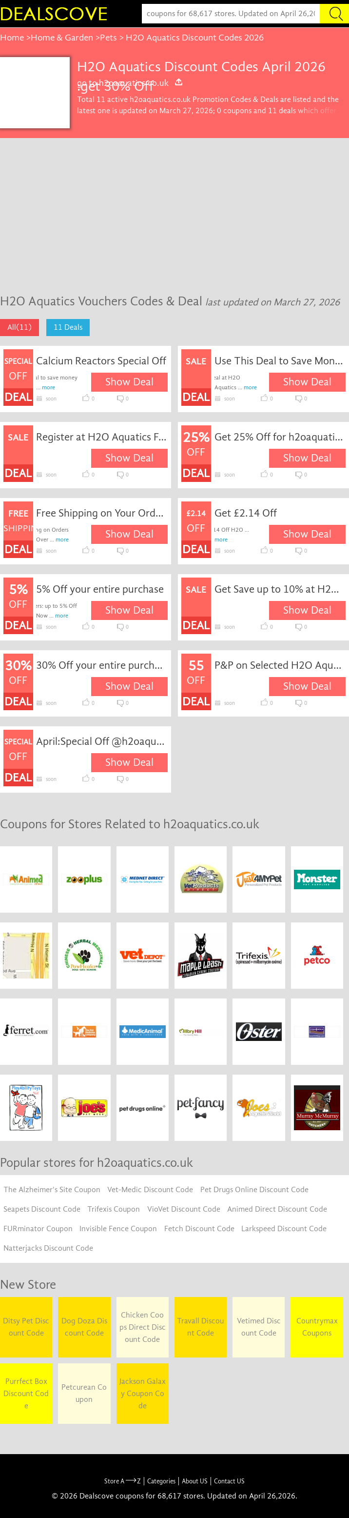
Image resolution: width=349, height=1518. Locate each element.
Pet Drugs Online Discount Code (254, 1189)
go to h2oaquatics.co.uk (130, 83)
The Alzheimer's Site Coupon (51, 1189)
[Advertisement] (174, 211)
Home (12, 37)
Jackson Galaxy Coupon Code (142, 1393)
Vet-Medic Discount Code (150, 1189)
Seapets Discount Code (41, 1209)
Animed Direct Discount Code (277, 1209)
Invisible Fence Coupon (118, 1228)
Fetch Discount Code (199, 1228)
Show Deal (129, 382)
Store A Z (122, 1481)
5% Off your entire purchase (100, 589)
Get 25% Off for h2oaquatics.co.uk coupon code (280, 437)
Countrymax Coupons (317, 1327)
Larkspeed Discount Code (284, 1228)
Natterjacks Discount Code (48, 1248)
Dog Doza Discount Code (84, 1327)
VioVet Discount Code (183, 1209)
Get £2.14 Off (245, 513)
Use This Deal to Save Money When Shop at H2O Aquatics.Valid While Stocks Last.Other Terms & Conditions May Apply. (280, 361)
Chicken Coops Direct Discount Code (142, 1327)
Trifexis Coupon (113, 1209)
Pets (108, 37)
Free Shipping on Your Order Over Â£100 (101, 513)
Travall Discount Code (200, 1327)
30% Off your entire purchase (101, 665)
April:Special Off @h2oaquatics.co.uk (101, 741)
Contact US (229, 1481)
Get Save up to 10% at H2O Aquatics (280, 589)
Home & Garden (62, 37)
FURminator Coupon (38, 1228)
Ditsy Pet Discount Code (26, 1327)
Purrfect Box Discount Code (26, 1393)
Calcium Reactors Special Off (101, 361)
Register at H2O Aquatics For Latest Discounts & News (101, 437)
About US (195, 1481)
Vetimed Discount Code (259, 1327)
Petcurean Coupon (84, 1393)
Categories (161, 1481)
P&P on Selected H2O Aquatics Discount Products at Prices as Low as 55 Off (280, 665)
